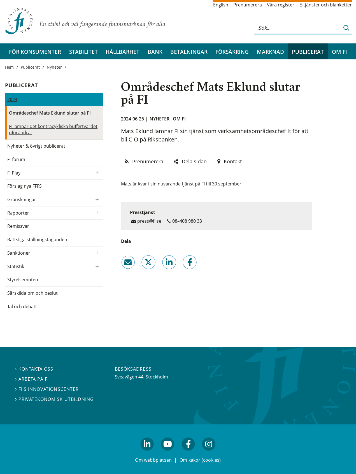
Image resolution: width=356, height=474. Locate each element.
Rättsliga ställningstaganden (37, 239)
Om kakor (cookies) (200, 460)
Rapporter (18, 213)
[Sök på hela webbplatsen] (297, 27)
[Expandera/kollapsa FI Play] (96, 173)
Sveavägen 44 (129, 377)
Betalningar (189, 51)
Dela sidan (194, 161)
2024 (12, 99)
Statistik (15, 266)
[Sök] (346, 27)
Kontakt (233, 161)
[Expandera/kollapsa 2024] (96, 99)
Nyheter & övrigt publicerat (36, 146)
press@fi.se (149, 221)
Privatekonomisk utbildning (54, 399)
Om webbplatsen (153, 460)
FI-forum (16, 159)
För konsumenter (35, 51)
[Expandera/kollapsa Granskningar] (96, 199)
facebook (183, 271)
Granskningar (21, 199)
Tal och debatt (22, 306)
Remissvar (18, 226)
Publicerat (308, 51)
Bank (155, 51)
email (123, 271)
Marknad (270, 51)
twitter (140, 271)
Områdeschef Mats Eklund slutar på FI (50, 113)
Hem (9, 67)
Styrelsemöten (22, 279)
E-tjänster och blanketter (325, 5)
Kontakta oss (34, 369)
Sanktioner (18, 253)
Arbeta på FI (32, 379)
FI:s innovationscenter (47, 389)
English (220, 5)
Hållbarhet (122, 51)
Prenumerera (247, 5)
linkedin (161, 271)
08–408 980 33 (187, 221)
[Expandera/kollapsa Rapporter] (96, 213)
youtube (168, 453)
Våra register (280, 5)
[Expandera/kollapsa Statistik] (96, 266)
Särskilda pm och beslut (32, 293)
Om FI (339, 51)
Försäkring (232, 51)
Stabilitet (83, 51)
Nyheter (159, 119)
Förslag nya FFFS (24, 186)
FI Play (13, 173)
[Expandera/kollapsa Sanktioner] (96, 253)
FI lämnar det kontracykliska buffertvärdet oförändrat (53, 129)
